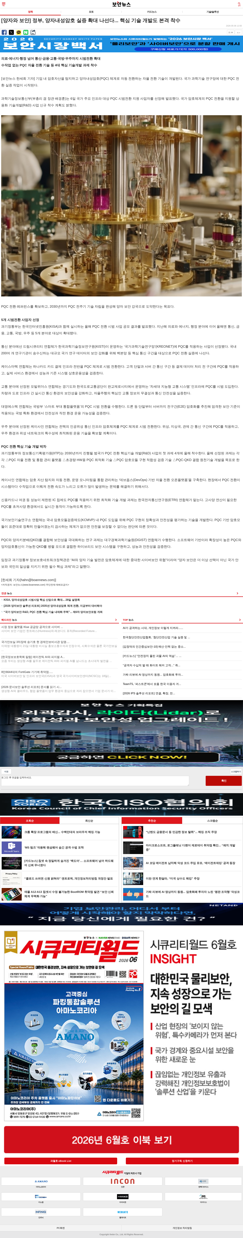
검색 (239, 4)
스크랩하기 (236, 771)
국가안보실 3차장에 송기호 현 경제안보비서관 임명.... (59, 646)
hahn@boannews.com (37, 580)
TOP (128, 619)
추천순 (152, 820)
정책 (30, 11)
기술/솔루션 (212, 11)
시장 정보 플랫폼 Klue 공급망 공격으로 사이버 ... (49, 629)
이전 (6, 771)
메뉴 (3, 4)
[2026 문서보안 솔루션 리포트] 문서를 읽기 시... (58, 689)
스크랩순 (212, 820)
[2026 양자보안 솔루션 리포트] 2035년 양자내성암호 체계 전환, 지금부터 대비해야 (53, 605)
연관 (6, 593)
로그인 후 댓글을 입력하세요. (95, 781)
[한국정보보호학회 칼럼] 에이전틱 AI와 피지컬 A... (56, 659)
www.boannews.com (34, 584)
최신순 (89, 820)
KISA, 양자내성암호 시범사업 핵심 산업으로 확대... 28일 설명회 (42, 599)
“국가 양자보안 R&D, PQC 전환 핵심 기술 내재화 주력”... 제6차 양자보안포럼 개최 (53, 612)
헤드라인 (9, 619)
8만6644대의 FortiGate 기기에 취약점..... (56, 674)
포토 (91, 11)
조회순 (30, 820)
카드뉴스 (151, 11)
